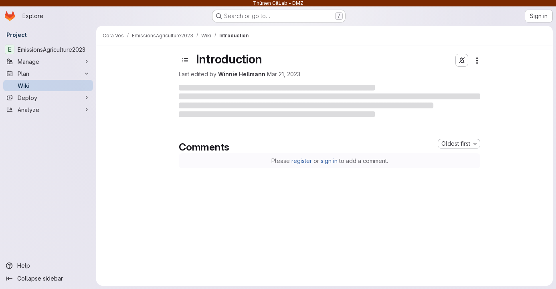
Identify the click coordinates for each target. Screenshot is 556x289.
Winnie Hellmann (241, 74)
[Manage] (48, 61)
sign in (329, 160)
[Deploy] (48, 97)
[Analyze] (48, 109)
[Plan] (48, 73)
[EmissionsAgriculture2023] (48, 49)
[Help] (48, 265)
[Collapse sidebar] (48, 278)
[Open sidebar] (185, 60)
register (301, 160)
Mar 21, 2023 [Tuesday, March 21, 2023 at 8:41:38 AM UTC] (283, 74)
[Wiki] (48, 85)
